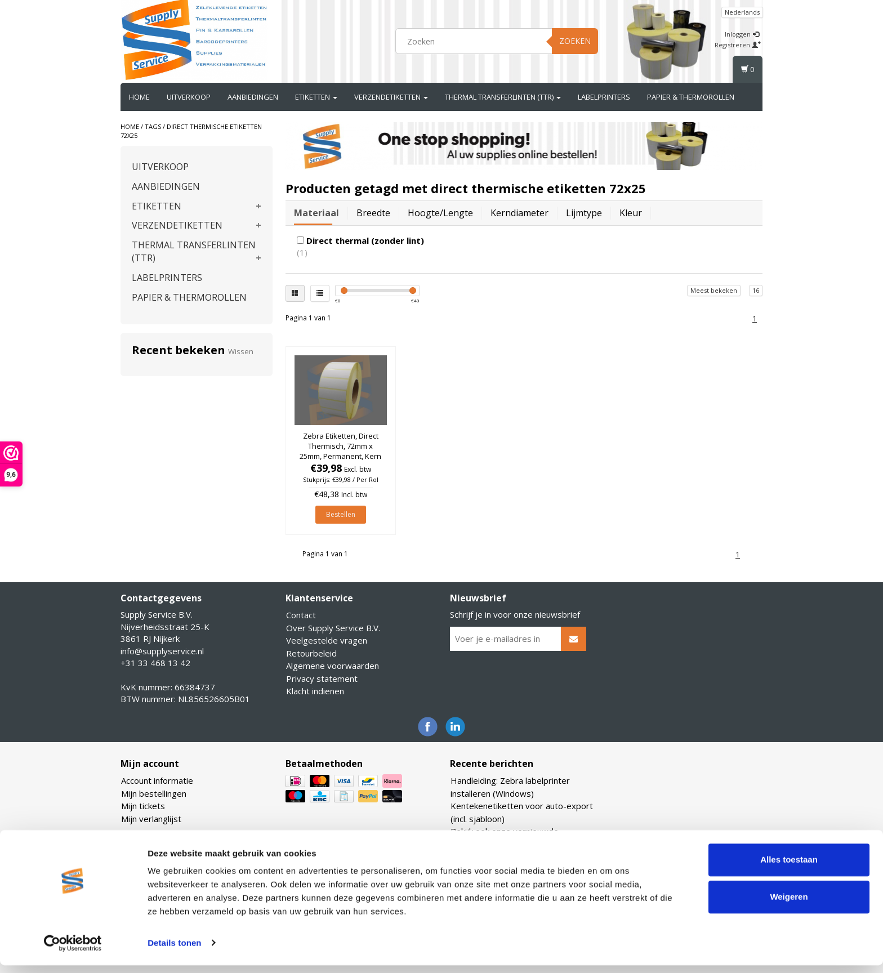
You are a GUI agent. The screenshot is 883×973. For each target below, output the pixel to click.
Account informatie (157, 780)
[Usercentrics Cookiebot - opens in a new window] (73, 951)
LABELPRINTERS (604, 97)
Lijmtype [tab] (584, 213)
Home (139, 97)
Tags (153, 126)
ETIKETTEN (316, 97)
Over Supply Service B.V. (333, 627)
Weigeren (789, 904)
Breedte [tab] (373, 213)
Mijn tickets (143, 805)
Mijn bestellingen (153, 793)
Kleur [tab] (630, 213)
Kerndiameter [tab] (519, 213)
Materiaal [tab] (316, 213)
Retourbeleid (311, 653)
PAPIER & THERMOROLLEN (690, 97)
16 (755, 290)
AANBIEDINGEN (253, 97)
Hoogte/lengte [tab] (440, 213)
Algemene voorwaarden (332, 665)
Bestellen (340, 514)
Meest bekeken (713, 290)
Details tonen (174, 951)
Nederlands (742, 12)
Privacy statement (322, 678)
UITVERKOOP (189, 97)
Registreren (738, 45)
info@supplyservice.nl (162, 651)
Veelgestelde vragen (326, 640)
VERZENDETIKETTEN (391, 97)
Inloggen (742, 34)
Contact (301, 615)
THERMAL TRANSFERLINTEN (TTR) (503, 97)
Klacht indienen (315, 691)
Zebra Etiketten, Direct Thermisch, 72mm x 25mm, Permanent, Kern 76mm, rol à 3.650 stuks (340, 451)
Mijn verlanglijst (151, 818)
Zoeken (575, 40)
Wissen (240, 351)
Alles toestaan (789, 868)
